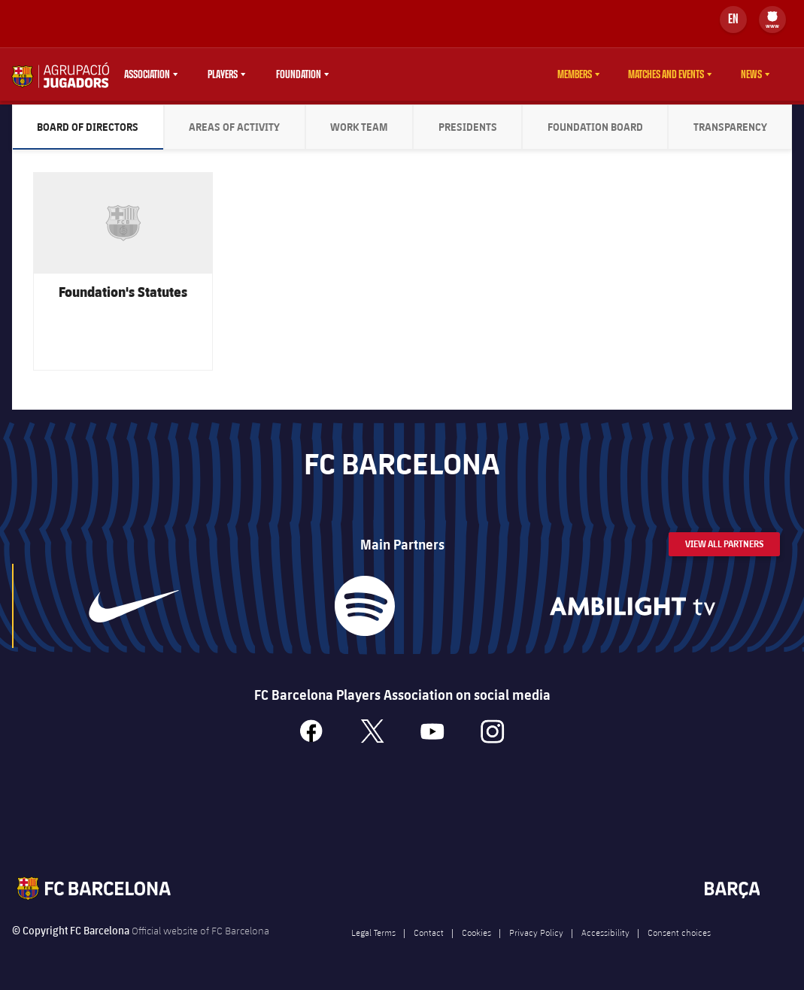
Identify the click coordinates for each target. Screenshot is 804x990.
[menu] (772, 19)
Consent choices (679, 939)
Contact (429, 939)
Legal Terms (373, 939)
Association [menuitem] (147, 74)
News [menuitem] (751, 74)
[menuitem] (772, 16)
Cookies (476, 939)
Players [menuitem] (223, 74)
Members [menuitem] (574, 74)
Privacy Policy (536, 939)
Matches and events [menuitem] (666, 74)
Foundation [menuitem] (298, 74)
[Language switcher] (733, 19)
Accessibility (605, 939)
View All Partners (724, 550)
